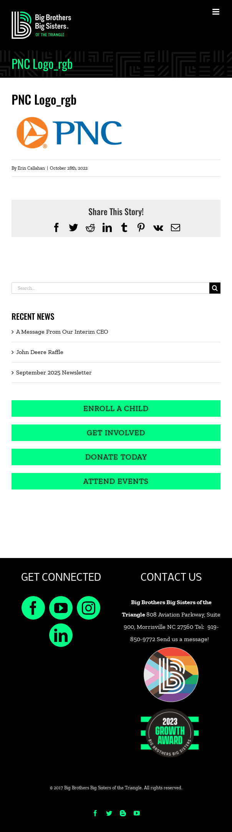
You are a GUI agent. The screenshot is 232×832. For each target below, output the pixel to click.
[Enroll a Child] (116, 408)
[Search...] (110, 288)
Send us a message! (183, 639)
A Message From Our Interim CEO (62, 331)
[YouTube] (61, 608)
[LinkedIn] (61, 635)
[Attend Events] (116, 481)
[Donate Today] (116, 457)
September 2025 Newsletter (54, 372)
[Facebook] (33, 608)
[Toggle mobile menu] (216, 12)
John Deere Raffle (39, 352)
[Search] (214, 288)
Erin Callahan (31, 168)
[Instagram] (88, 608)
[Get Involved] (116, 432)
